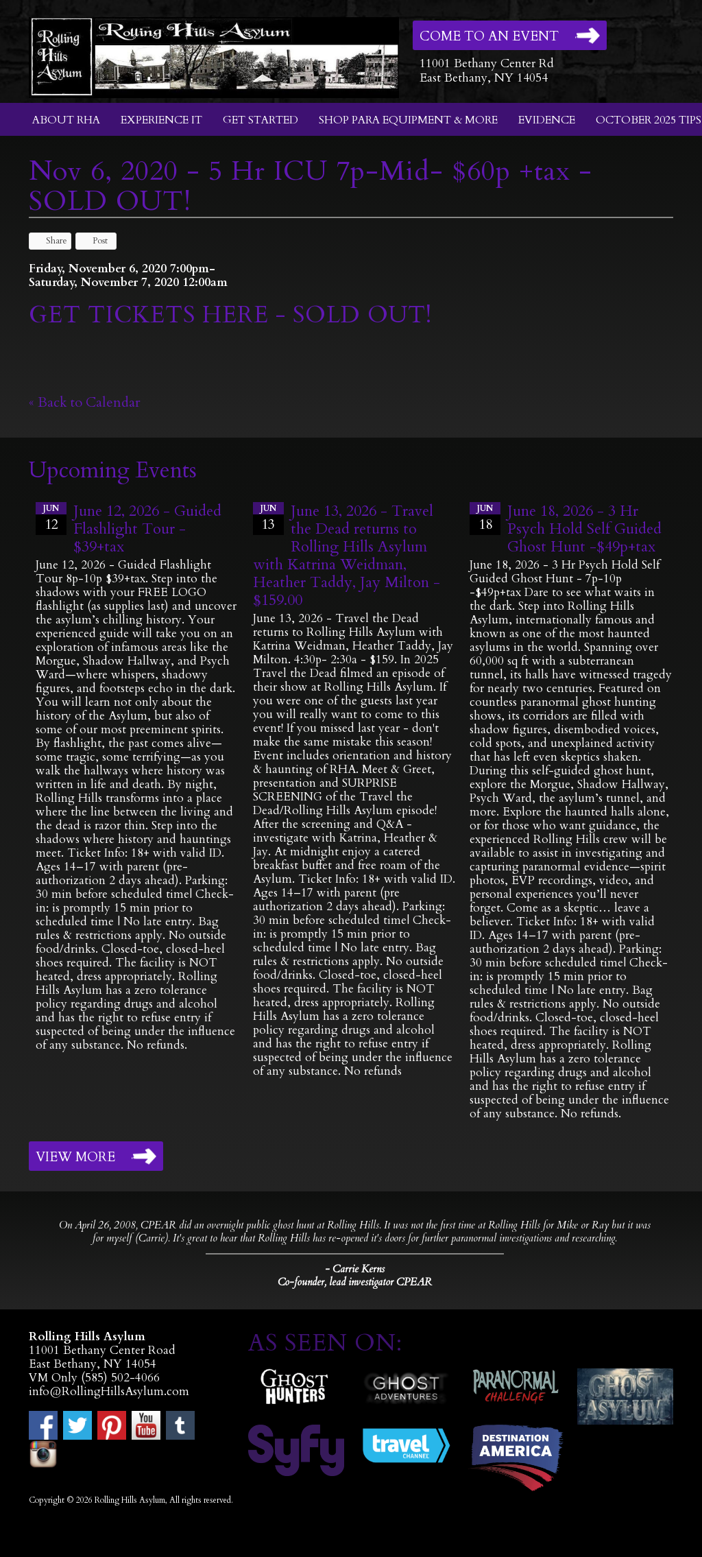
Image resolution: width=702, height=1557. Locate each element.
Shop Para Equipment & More (408, 120)
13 (268, 518)
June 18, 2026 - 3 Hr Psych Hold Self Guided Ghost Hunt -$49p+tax (584, 529)
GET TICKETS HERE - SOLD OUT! (230, 315)
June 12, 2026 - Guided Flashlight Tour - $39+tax (147, 529)
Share (50, 241)
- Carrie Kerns (355, 1269)
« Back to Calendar (85, 402)
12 (51, 518)
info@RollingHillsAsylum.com (109, 1391)
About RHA (66, 120)
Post (94, 241)
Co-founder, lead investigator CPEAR (355, 1282)
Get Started (260, 120)
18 (485, 518)
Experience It (161, 120)
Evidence (546, 120)
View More (75, 1157)
